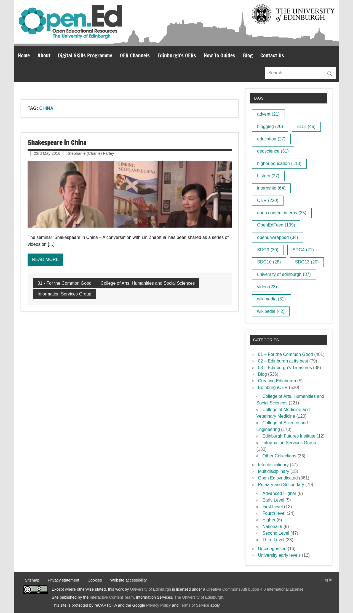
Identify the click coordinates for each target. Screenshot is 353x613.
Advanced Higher (279, 493)
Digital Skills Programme (85, 55)
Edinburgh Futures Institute (289, 436)
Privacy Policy (158, 605)
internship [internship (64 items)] (271, 188)
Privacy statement (63, 580)
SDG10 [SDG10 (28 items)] (269, 262)
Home (24, 55)
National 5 (272, 526)
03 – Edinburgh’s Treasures (285, 367)
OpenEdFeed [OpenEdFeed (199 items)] (276, 225)
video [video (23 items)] (267, 286)
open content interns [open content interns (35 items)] (281, 212)
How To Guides (219, 55)
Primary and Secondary (281, 484)
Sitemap (32, 580)
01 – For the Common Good (285, 354)
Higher (269, 520)
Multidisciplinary (273, 471)
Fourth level (274, 513)
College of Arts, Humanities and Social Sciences (148, 283)
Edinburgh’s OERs (176, 55)
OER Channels (135, 55)
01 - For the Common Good (65, 283)
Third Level (273, 539)
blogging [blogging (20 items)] (270, 126)
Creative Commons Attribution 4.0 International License (254, 589)
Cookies (94, 580)
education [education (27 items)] (271, 139)
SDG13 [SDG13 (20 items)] (307, 262)
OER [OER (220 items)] (267, 200)
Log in (327, 580)
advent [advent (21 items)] (268, 114)
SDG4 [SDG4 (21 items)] (303, 249)
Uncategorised (272, 548)
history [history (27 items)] (268, 176)
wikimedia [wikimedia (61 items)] (271, 299)
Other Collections (279, 456)
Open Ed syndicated (278, 478)
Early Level (273, 500)
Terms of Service (194, 605)
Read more (45, 259)
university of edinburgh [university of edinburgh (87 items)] (284, 274)
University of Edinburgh (150, 589)
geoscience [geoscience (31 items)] (272, 151)
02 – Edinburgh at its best (283, 361)
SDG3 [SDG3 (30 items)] (267, 249)
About (44, 55)
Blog (248, 55)
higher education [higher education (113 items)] (279, 163)
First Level (273, 506)
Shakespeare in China (57, 142)
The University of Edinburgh (198, 597)
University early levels (279, 555)
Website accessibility (128, 580)
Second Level (276, 533)
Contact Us (272, 55)
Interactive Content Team (112, 597)
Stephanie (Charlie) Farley (91, 153)
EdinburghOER (273, 387)
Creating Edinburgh (277, 381)
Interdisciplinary (273, 464)
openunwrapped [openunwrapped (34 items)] (277, 237)
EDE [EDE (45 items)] (306, 126)
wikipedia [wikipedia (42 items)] (270, 311)
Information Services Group (64, 294)
